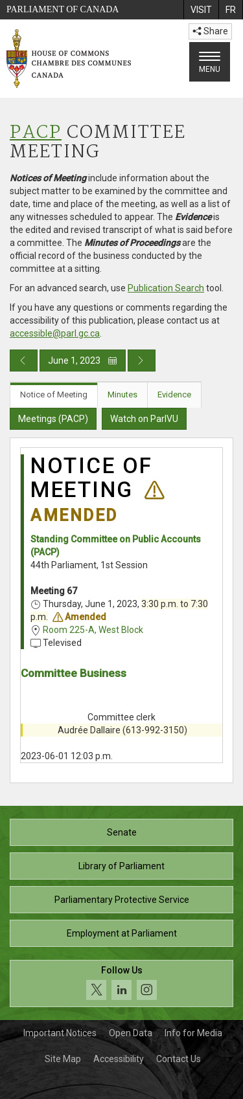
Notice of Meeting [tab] (53, 394)
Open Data (130, 1033)
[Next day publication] (142, 361)
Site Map (63, 1059)
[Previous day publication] (24, 361)
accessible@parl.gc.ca (55, 333)
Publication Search (166, 288)
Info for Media (193, 1033)
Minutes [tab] (122, 394)
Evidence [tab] (174, 394)
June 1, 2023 (82, 360)
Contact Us (178, 1059)
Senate (122, 832)
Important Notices (60, 1033)
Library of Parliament (121, 866)
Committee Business (73, 673)
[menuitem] (200, 9)
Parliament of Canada (62, 9)
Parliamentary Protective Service (121, 899)
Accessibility (118, 1059)
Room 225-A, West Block (93, 630)
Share (210, 31)
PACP (36, 133)
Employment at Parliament (122, 933)
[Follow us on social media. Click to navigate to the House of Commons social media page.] (121, 983)
